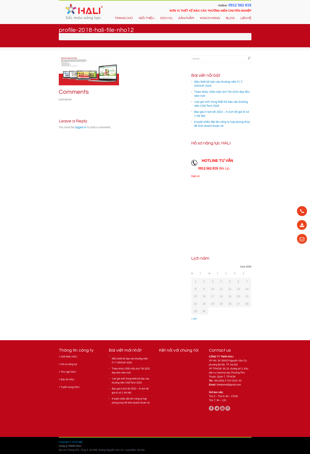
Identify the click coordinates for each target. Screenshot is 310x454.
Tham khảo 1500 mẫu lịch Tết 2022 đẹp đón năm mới (222, 93)
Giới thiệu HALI (69, 356)
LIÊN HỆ (246, 18)
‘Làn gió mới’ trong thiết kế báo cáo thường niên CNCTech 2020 (221, 103)
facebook (211, 408)
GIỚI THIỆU (146, 18)
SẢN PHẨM (186, 18)
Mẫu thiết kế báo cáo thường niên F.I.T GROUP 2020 (218, 83)
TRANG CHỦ (124, 18)
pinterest (227, 408)
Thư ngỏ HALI (68, 371)
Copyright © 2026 (68, 442)
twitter (216, 408)
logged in (80, 127)
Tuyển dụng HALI (70, 387)
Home (78, 36)
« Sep (194, 319)
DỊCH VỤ (166, 18)
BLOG (230, 18)
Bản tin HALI (67, 379)
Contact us (220, 350)
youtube (222, 408)
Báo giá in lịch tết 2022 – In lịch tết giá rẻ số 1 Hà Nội (221, 113)
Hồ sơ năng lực (69, 364)
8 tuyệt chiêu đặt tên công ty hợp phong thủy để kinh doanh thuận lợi (222, 123)
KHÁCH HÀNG (210, 18)
